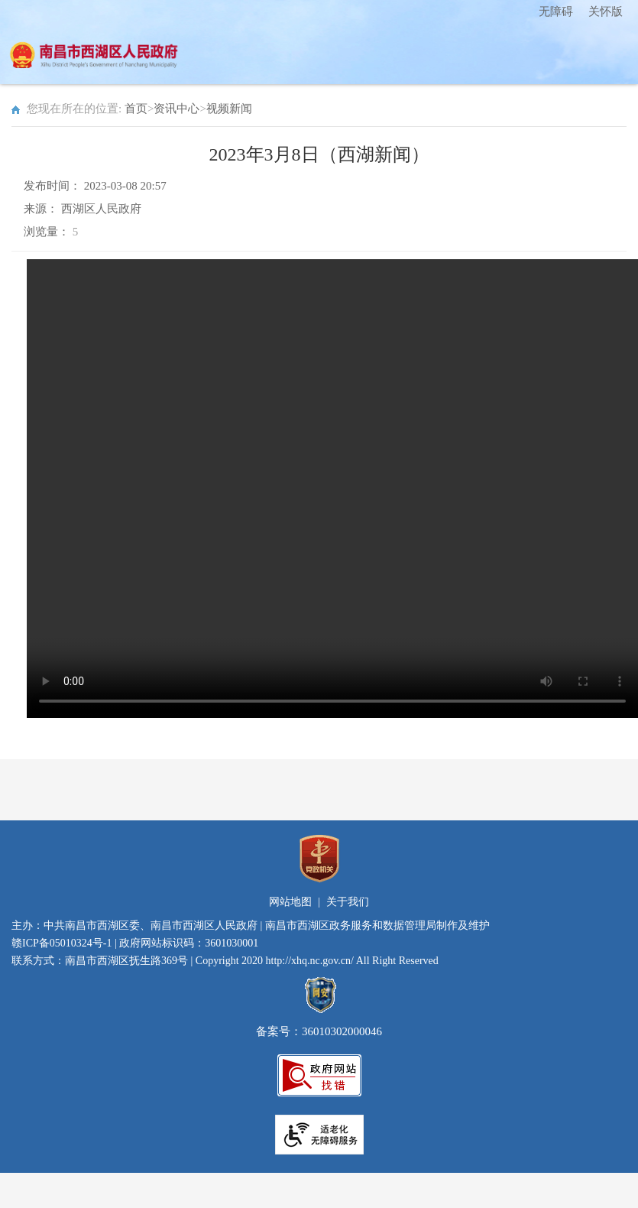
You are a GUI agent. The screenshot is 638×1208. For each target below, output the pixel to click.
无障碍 (556, 11)
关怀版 (605, 11)
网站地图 (290, 902)
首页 (136, 108)
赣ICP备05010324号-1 (61, 943)
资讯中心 (176, 108)
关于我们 (347, 902)
